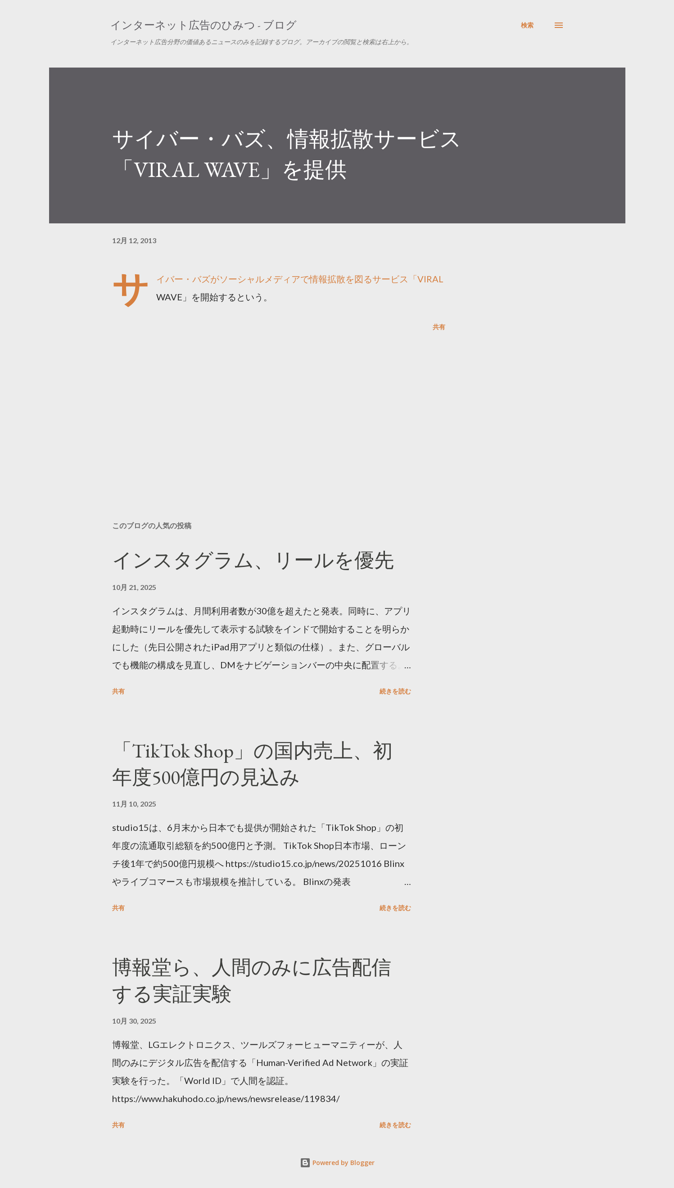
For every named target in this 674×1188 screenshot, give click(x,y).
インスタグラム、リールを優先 (253, 560)
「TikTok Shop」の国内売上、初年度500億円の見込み (252, 764)
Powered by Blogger (337, 1162)
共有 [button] (439, 327)
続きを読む (395, 691)
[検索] (527, 25)
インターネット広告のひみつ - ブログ (203, 25)
